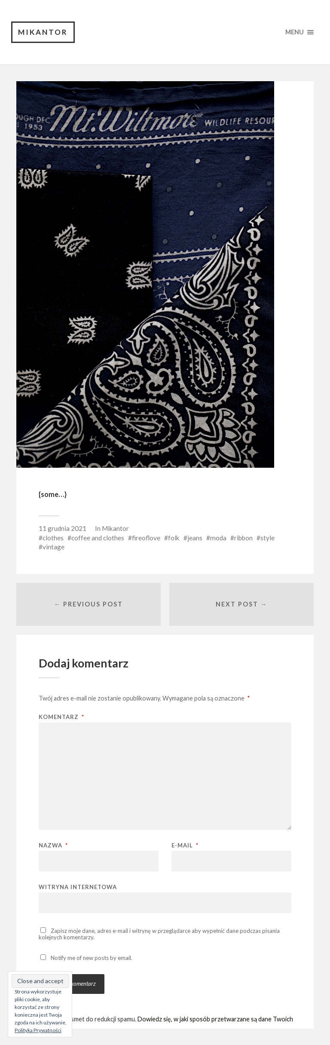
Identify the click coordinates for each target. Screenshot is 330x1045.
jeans (194, 538)
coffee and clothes (97, 538)
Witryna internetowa (78, 887)
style (267, 538)
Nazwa (53, 845)
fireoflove (146, 538)
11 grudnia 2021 (62, 528)
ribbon (243, 538)
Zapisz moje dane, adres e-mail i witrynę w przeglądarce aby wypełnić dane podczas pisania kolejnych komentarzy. (159, 934)
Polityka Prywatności (38, 1030)
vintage (53, 547)
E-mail (185, 845)
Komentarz (61, 717)
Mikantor (43, 32)
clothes (53, 538)
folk (174, 538)
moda (218, 538)
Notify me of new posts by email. (91, 957)
